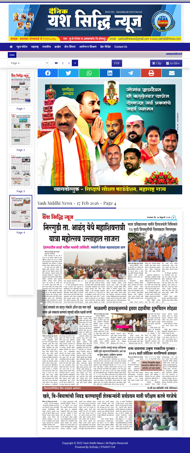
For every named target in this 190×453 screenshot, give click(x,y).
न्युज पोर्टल (21, 46)
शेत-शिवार (70, 46)
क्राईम (58, 46)
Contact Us (120, 46)
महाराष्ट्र (35, 46)
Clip (157, 63)
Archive (172, 64)
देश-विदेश (105, 46)
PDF (117, 63)
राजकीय (46, 46)
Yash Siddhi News (93, 443)
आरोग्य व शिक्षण (87, 46)
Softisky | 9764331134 (102, 447)
